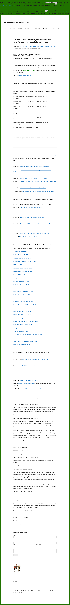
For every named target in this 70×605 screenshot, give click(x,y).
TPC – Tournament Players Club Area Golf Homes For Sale (27, 334)
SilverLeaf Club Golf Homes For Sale (22, 311)
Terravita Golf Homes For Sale (20, 331)
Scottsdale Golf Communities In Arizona (31, 46)
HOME (21, 46)
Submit (16, 554)
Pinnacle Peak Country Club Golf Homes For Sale (25, 304)
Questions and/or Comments (19, 548)
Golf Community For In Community (37, 155)
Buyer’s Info (12, 28)
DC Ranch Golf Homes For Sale (21, 264)
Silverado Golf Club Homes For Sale (22, 314)
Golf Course (29, 356)
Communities (28, 28)
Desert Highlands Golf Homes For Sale (22, 268)
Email (15, 541)
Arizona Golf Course (29, 380)
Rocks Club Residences (25, 75)
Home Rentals (37, 28)
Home (5, 28)
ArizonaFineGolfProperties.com (16, 22)
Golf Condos (44, 28)
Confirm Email (38, 544)
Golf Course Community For (34, 166)
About (59, 28)
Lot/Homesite (53, 28)
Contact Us (6, 30)
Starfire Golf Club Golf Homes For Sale (22, 324)
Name (15, 535)
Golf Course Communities (26, 383)
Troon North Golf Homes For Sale (21, 338)
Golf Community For (34, 214)
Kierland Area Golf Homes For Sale (21, 284)
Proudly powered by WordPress (21, 600)
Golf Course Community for (34, 369)
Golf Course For (30, 207)
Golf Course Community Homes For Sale (31, 388)
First (14, 538)
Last (36, 538)
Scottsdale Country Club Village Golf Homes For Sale (26, 318)
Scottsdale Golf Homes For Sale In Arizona (48, 46)
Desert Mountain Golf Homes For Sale (22, 271)
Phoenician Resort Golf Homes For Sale (23, 301)
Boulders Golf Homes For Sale (20, 254)
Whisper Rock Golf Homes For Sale (22, 344)
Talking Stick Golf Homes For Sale (21, 328)
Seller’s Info (20, 28)
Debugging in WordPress (5, 5)
